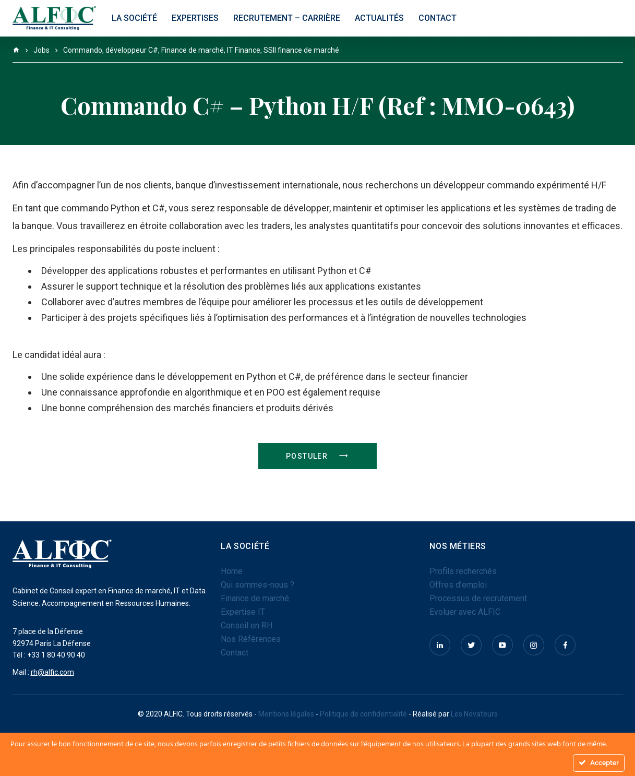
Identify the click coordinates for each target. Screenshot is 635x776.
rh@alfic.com (52, 672)
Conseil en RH (246, 625)
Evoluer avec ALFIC (464, 612)
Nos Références (251, 639)
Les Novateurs (474, 714)
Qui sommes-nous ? (257, 585)
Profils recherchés (463, 571)
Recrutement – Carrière (286, 18)
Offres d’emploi (458, 585)
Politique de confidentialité (363, 714)
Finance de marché (255, 598)
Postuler (317, 456)
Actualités (379, 18)
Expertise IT (243, 612)
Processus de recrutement (478, 598)
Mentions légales (287, 714)
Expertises (195, 18)
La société (134, 18)
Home (232, 571)
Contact (437, 18)
